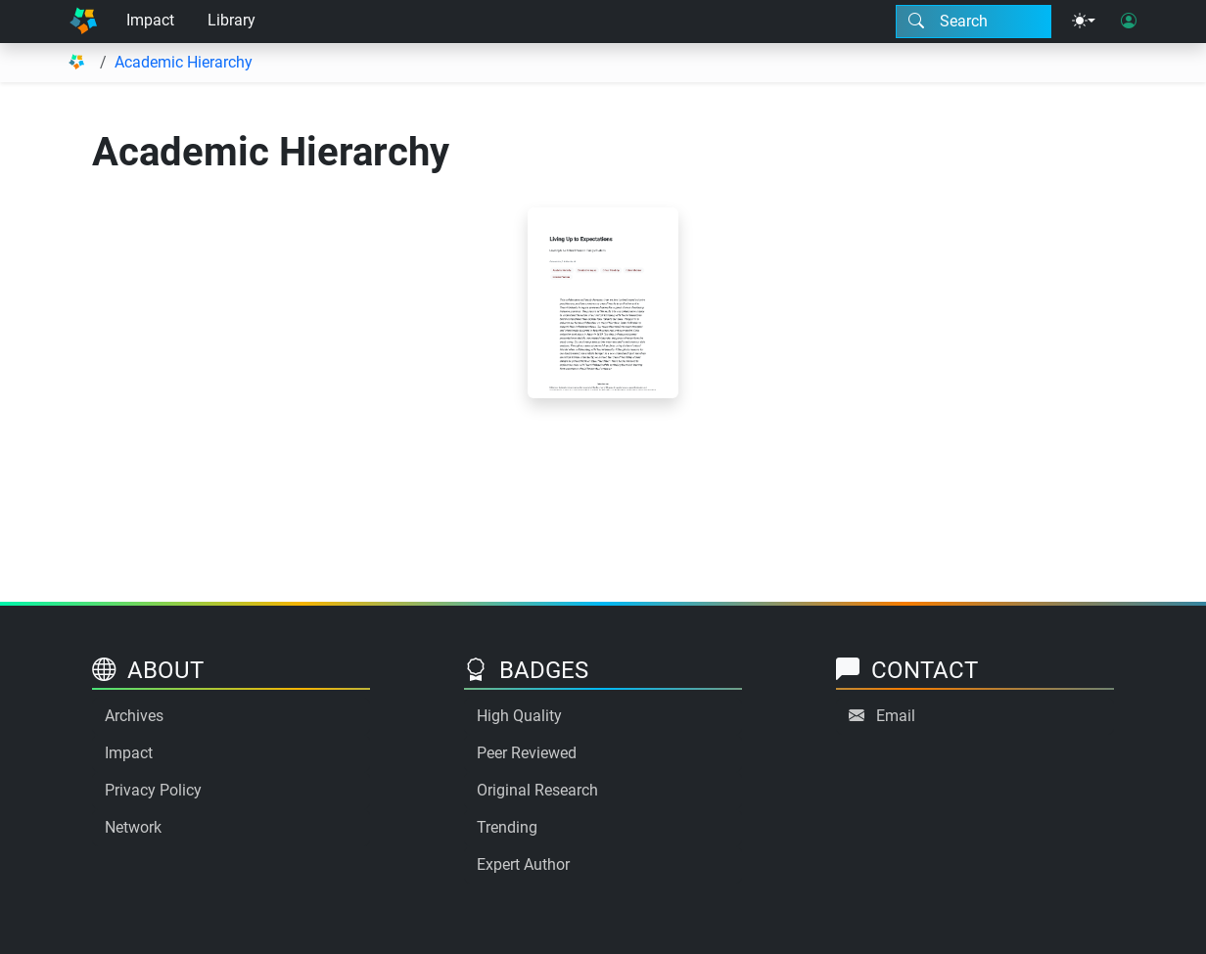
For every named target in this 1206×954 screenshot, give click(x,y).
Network (133, 827)
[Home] (83, 21)
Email (895, 715)
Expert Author (523, 864)
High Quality (519, 715)
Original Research (537, 790)
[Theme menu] (1083, 21)
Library (231, 20)
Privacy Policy (153, 790)
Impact (150, 20)
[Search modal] (973, 21)
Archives (134, 715)
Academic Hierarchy (184, 62)
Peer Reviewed (527, 753)
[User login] (1128, 21)
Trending (507, 827)
